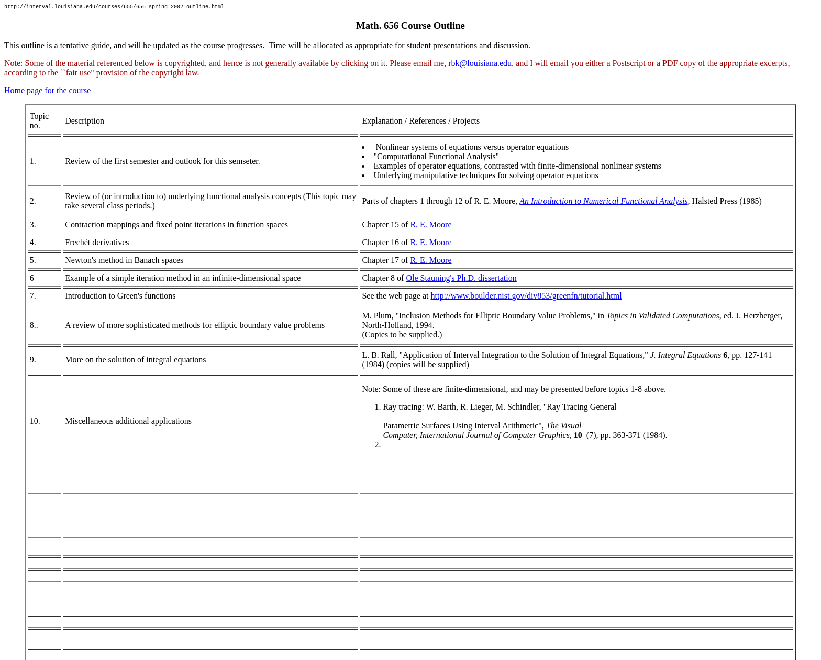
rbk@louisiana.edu (480, 64)
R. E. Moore (430, 226)
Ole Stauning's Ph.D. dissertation (461, 279)
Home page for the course (47, 91)
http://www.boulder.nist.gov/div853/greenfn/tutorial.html (526, 297)
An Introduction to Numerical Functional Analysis (603, 202)
